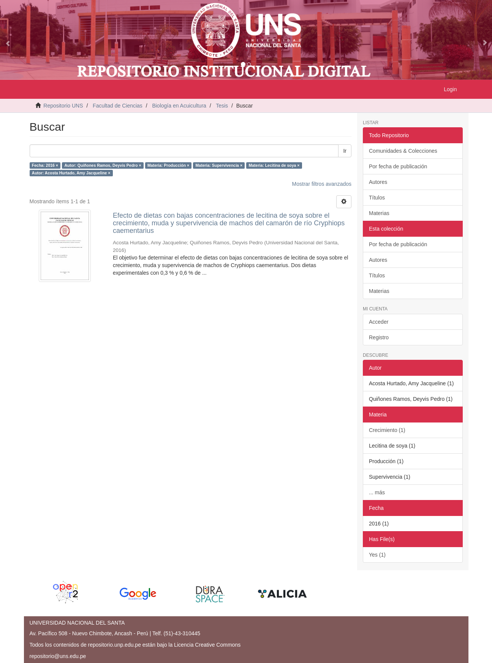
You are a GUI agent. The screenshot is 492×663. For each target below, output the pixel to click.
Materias (379, 213)
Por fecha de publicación (398, 166)
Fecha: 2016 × (45, 165)
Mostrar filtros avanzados (321, 184)
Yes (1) (377, 555)
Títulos (377, 198)
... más (377, 492)
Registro (379, 337)
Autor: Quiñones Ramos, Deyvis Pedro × (102, 165)
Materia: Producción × (168, 165)
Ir (344, 151)
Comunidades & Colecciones (403, 151)
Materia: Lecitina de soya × (274, 165)
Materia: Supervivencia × (219, 165)
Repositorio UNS (63, 106)
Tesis (222, 106)
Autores (378, 182)
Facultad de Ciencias (117, 106)
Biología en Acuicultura (179, 106)
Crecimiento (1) (387, 430)
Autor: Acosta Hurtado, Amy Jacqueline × (71, 173)
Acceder (378, 322)
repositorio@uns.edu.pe (58, 656)
